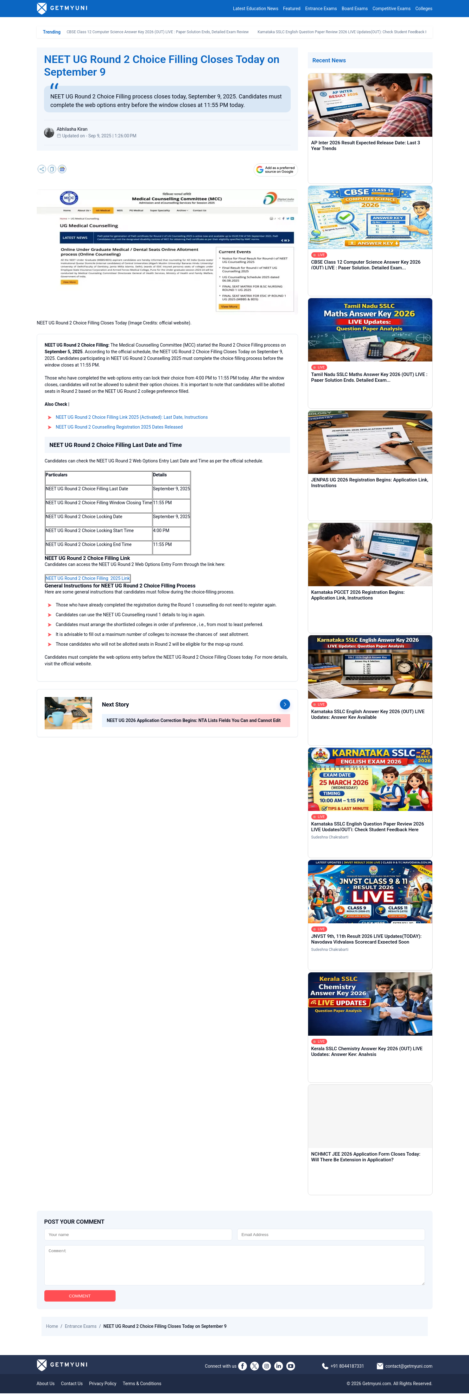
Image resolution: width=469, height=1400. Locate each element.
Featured (292, 8)
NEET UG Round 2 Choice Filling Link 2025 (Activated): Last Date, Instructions (132, 417)
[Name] (138, 1234)
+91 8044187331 (347, 1372)
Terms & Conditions (142, 1390)
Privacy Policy (102, 1390)
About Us (46, 1390)
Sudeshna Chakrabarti (330, 837)
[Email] (331, 1234)
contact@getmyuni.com (409, 1372)
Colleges (424, 8)
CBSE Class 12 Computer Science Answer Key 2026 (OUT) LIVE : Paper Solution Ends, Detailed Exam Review (158, 32)
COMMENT (80, 1302)
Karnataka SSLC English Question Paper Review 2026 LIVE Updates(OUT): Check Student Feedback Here (345, 32)
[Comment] (234, 1268)
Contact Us (72, 1390)
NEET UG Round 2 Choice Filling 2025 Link (88, 578)
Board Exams (355, 8)
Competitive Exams (391, 8)
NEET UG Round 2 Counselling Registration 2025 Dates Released (119, 427)
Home (52, 1332)
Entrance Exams (321, 8)
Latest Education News (255, 8)
